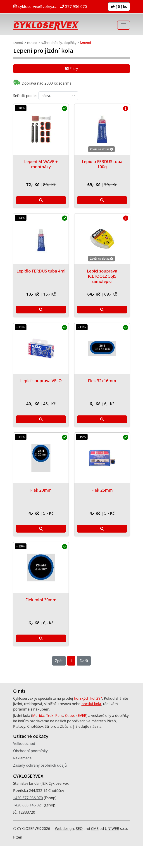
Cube (69, 715)
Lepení (85, 42)
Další (84, 660)
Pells (59, 715)
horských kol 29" (88, 698)
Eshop (32, 42)
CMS (94, 828)
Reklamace (22, 758)
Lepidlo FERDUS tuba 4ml (41, 271)
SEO (79, 828)
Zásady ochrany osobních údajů (40, 765)
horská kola (91, 703)
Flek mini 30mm (41, 599)
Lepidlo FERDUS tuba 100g (102, 164)
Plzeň (17, 837)
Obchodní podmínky (30, 750)
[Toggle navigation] (123, 25)
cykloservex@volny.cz (35, 6)
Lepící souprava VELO (41, 380)
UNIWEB (112, 828)
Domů (18, 42)
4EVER (81, 715)
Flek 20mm (41, 490)
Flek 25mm (102, 490)
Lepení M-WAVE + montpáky (41, 164)
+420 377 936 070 (28, 797)
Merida (38, 715)
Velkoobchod (24, 743)
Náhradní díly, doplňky (58, 42)
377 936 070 (73, 6)
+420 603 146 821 (28, 805)
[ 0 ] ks (119, 6)
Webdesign (64, 828)
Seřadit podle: (25, 95)
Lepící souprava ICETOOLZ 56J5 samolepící (102, 276)
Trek (49, 715)
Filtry (71, 68)
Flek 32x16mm (102, 380)
